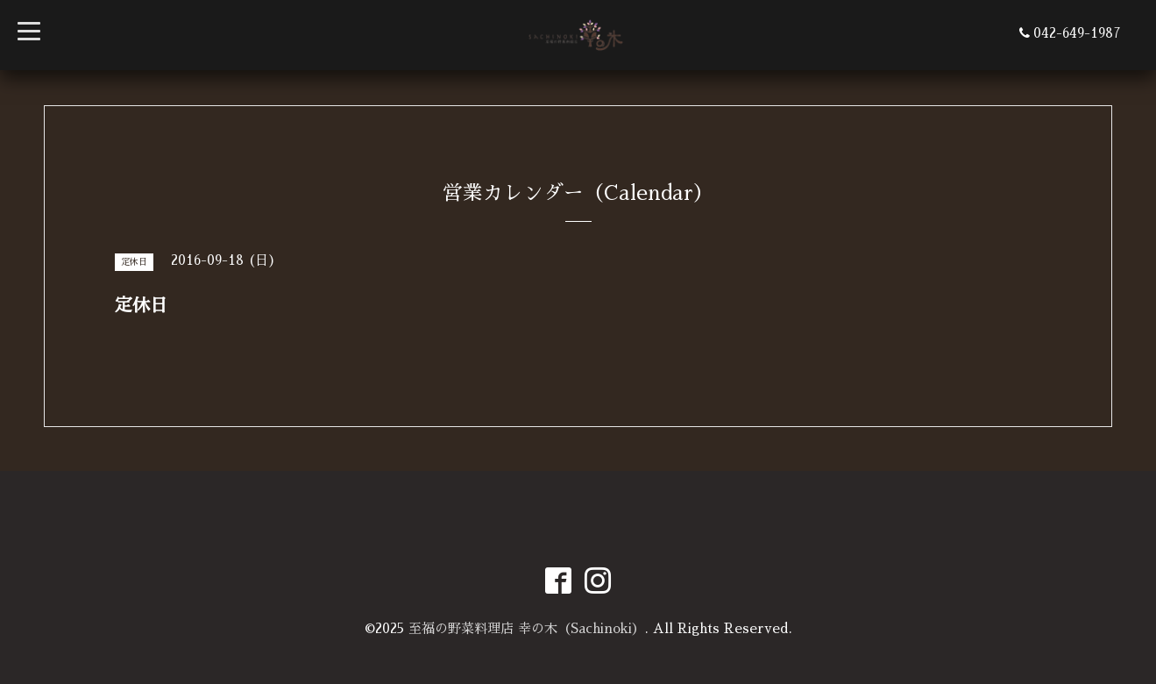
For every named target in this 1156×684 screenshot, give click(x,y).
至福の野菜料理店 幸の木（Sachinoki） (526, 628)
